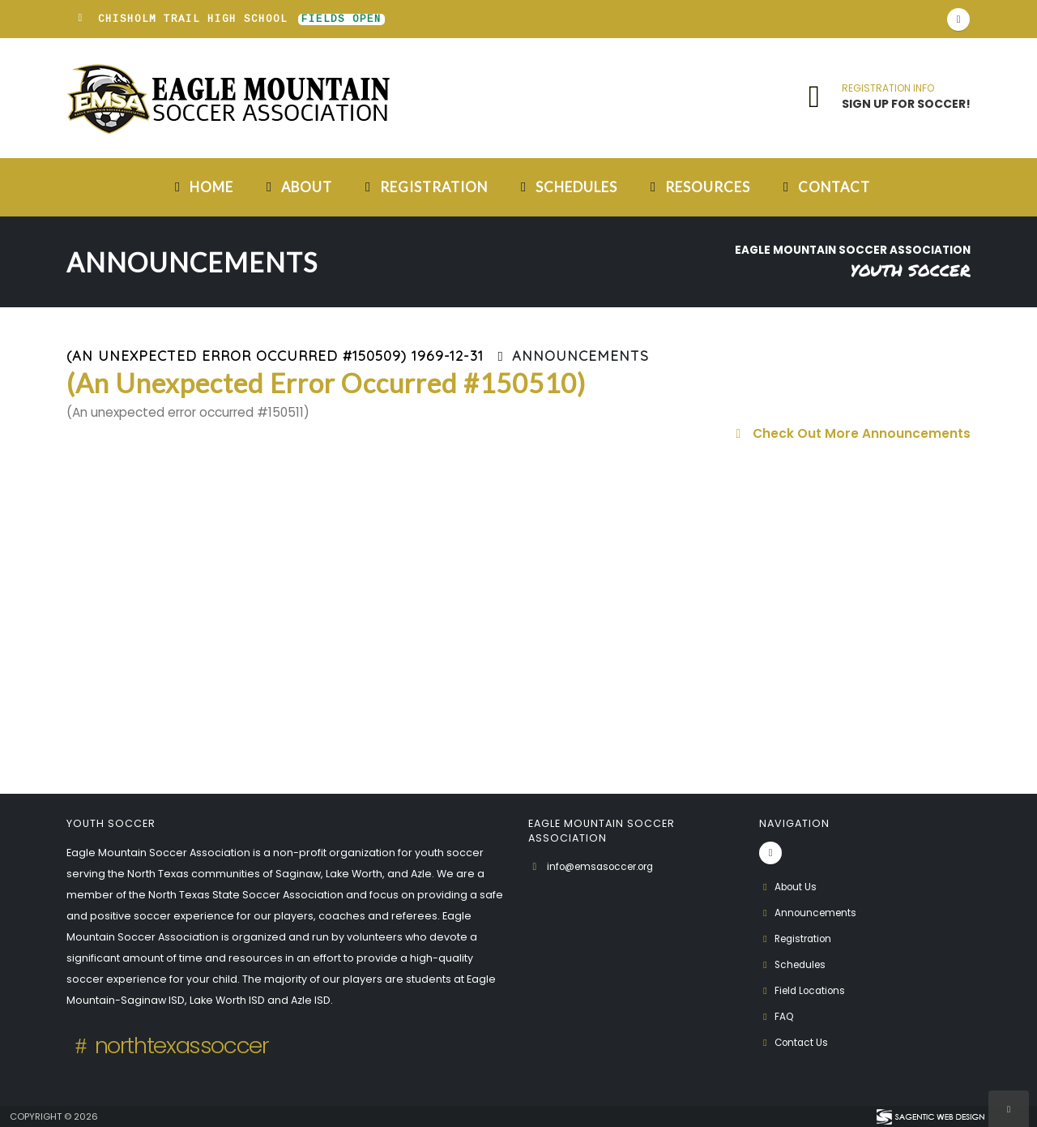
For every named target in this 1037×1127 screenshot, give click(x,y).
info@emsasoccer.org (606, 866)
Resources (697, 186)
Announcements (810, 912)
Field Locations (805, 990)
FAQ (777, 1016)
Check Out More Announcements (851, 433)
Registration (424, 186)
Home (201, 186)
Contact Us (795, 1042)
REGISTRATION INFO (888, 88)
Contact (824, 186)
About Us (790, 886)
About (296, 186)
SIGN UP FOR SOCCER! (906, 104)
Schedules (566, 186)
